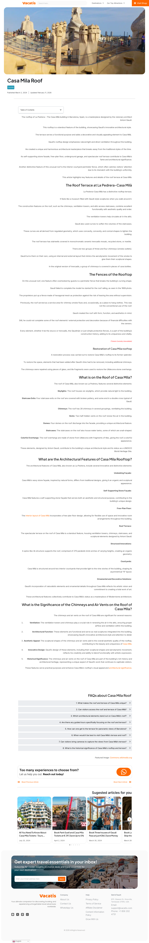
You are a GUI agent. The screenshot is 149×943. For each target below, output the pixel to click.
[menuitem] (98, 3)
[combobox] (62, 3)
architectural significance (120, 668)
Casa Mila (11, 87)
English (17, 941)
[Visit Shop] (140, 3)
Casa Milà (127, 644)
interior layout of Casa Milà (38, 516)
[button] (61, 110)
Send (62, 879)
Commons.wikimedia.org (121, 758)
